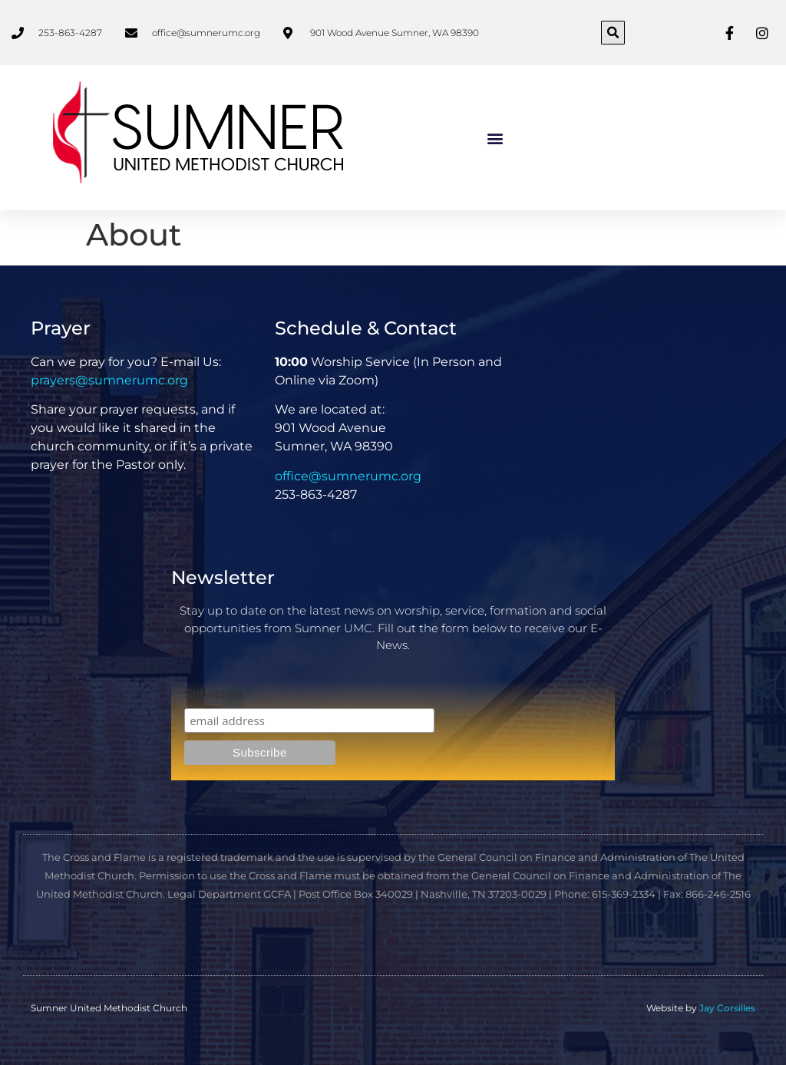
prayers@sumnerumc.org (109, 380)
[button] (613, 33)
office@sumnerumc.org (348, 476)
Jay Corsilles (727, 1008)
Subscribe (213, 694)
